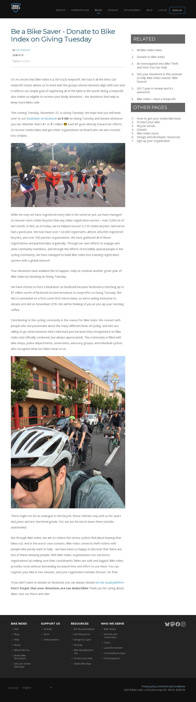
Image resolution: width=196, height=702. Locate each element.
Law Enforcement (113, 647)
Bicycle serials (146, 126)
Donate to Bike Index (151, 57)
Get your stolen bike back (22, 665)
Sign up (177, 10)
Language (13, 687)
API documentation (84, 629)
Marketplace (80, 10)
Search (60, 10)
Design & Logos (82, 639)
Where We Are (21, 650)
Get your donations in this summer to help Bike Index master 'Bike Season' (159, 77)
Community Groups (114, 653)
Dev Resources (82, 634)
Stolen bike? (132, 10)
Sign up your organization (153, 141)
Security (78, 645)
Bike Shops (110, 629)
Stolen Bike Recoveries (20, 657)
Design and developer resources (158, 137)
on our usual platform (110, 582)
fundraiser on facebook (42, 118)
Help (149, 10)
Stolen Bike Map (82, 663)
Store (47, 634)
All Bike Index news (149, 50)
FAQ (16, 629)
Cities (107, 642)
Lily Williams (23, 49)
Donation (25, 61)
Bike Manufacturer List (84, 651)
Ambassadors (51, 639)
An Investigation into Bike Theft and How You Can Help (157, 65)
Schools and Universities (110, 636)
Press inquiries (112, 658)
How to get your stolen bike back (159, 118)
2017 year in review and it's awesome (155, 90)
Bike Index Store (148, 133)
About (17, 645)
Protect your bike (148, 122)
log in (162, 10)
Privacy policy (149, 686)
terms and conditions (173, 686)
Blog (98, 10)
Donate (113, 10)
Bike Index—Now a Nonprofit (156, 99)
